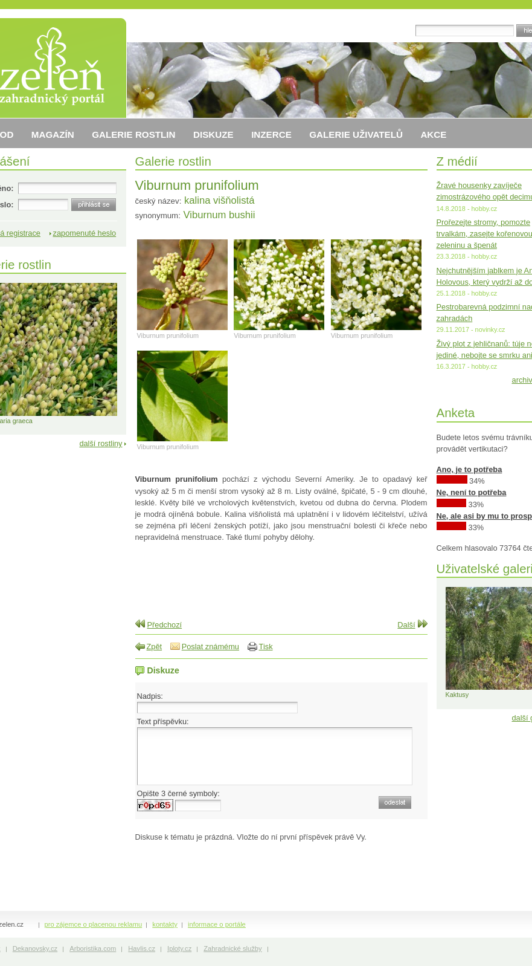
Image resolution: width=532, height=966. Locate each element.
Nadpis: (150, 696)
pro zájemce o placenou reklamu (94, 924)
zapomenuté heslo (85, 233)
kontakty (165, 924)
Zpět (154, 646)
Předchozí (164, 624)
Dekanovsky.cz (35, 948)
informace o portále (217, 924)
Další (406, 624)
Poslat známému (210, 646)
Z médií (457, 161)
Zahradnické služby (232, 948)
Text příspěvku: (163, 721)
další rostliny (100, 443)
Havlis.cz (141, 948)
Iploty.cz (179, 948)
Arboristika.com (92, 948)
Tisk (266, 646)
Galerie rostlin (173, 161)
